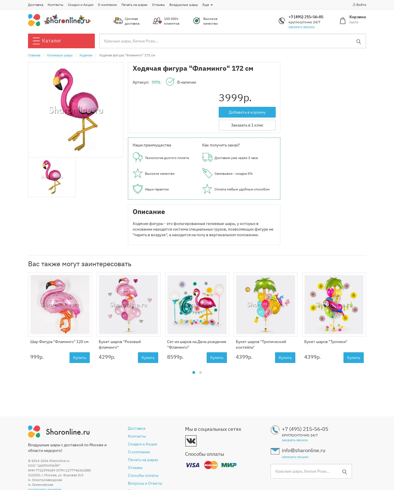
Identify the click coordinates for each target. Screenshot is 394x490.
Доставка (35, 5)
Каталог (47, 40)
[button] (193, 372)
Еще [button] (207, 5)
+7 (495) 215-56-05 (306, 16)
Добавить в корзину (247, 112)
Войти (359, 4)
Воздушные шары (183, 5)
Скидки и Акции (80, 5)
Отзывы (158, 5)
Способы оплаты (143, 475)
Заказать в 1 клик (247, 125)
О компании (107, 5)
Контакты (55, 5)
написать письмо (295, 457)
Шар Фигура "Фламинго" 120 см (59, 341)
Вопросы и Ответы (145, 483)
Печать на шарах (134, 5)
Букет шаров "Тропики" (325, 341)
